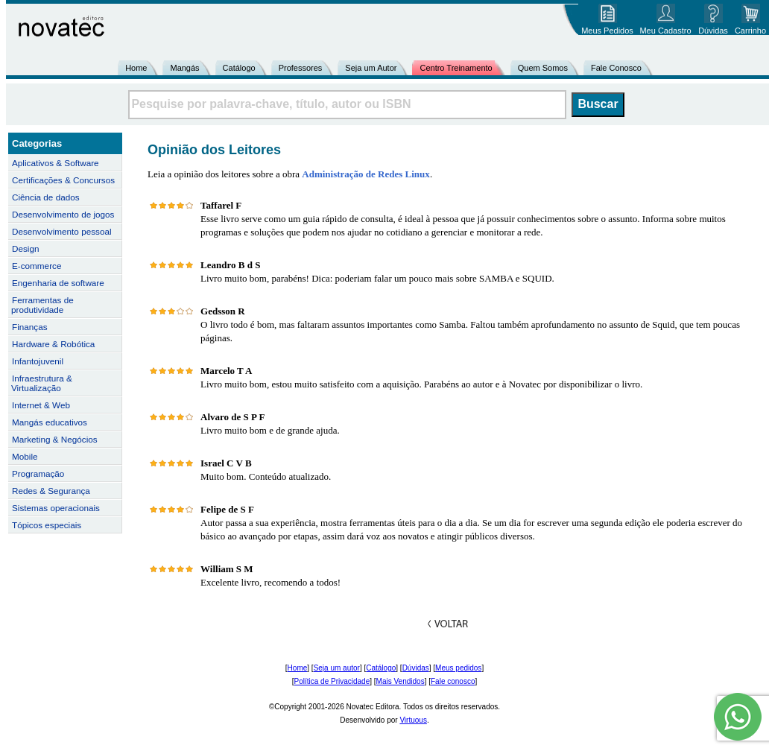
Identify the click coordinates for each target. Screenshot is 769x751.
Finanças (30, 327)
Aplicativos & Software (55, 163)
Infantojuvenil (37, 361)
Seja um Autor (370, 67)
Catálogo (239, 67)
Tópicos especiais (46, 525)
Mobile (25, 456)
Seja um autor (337, 668)
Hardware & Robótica (53, 344)
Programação (38, 473)
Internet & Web (41, 405)
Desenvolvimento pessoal (62, 231)
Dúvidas (415, 668)
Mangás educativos (49, 422)
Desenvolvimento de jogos (63, 214)
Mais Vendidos (400, 681)
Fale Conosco (616, 67)
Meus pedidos (458, 668)
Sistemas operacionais (56, 508)
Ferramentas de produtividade (42, 304)
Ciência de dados (46, 197)
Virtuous (413, 720)
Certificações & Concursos (63, 180)
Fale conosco (453, 681)
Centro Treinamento (456, 67)
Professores (301, 67)
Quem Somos (543, 67)
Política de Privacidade (332, 681)
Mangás (184, 67)
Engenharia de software (58, 283)
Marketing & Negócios (55, 439)
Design (25, 248)
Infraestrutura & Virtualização (41, 383)
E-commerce (36, 265)
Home (136, 67)
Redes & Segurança (51, 490)
